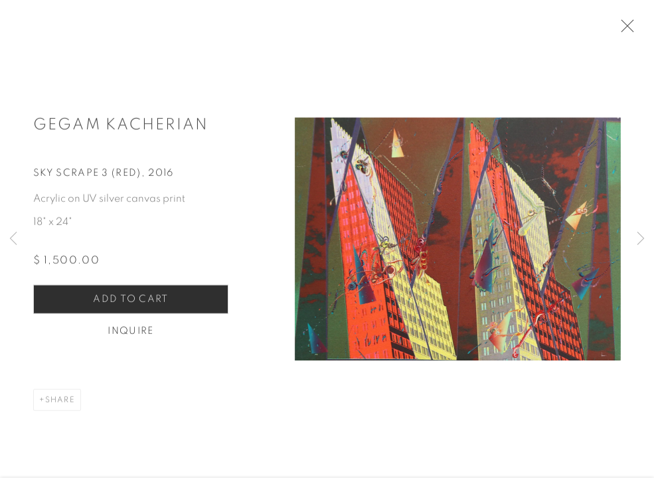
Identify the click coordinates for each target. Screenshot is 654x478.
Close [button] (629, 30)
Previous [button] (13, 239)
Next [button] (640, 239)
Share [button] (60, 405)
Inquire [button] (130, 336)
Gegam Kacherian (120, 130)
